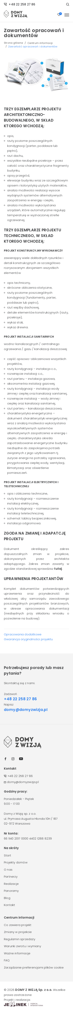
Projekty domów (15, 862)
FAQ (7, 960)
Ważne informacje (17, 953)
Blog (7, 898)
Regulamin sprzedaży (19, 939)
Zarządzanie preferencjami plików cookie (34, 967)
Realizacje (11, 884)
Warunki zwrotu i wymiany (22, 946)
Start (7, 855)
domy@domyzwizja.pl (25, 709)
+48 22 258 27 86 (19, 4)
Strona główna (13, 43)
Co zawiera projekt (18, 925)
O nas (8, 870)
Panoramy (11, 891)
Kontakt (9, 905)
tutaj (58, 569)
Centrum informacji (40, 43)
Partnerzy (11, 877)
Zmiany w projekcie (18, 932)
